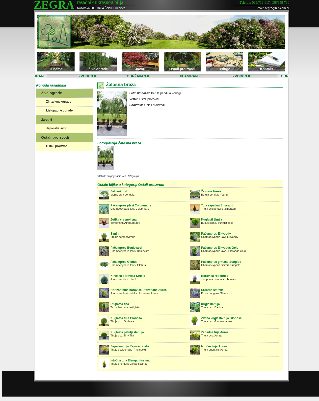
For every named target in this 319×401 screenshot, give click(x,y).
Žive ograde (98, 69)
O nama (56, 69)
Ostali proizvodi (182, 69)
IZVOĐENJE (88, 76)
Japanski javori (57, 128)
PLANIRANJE (38, 76)
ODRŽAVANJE (139, 76)
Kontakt (266, 69)
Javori (140, 69)
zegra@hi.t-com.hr (277, 8)
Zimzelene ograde (58, 101)
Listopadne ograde (59, 110)
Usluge (224, 69)
